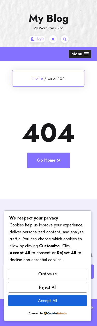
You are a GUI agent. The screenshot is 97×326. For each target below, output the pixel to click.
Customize (47, 274)
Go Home (49, 160)
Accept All (47, 301)
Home (37, 78)
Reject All (47, 287)
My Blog (49, 18)
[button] (80, 54)
